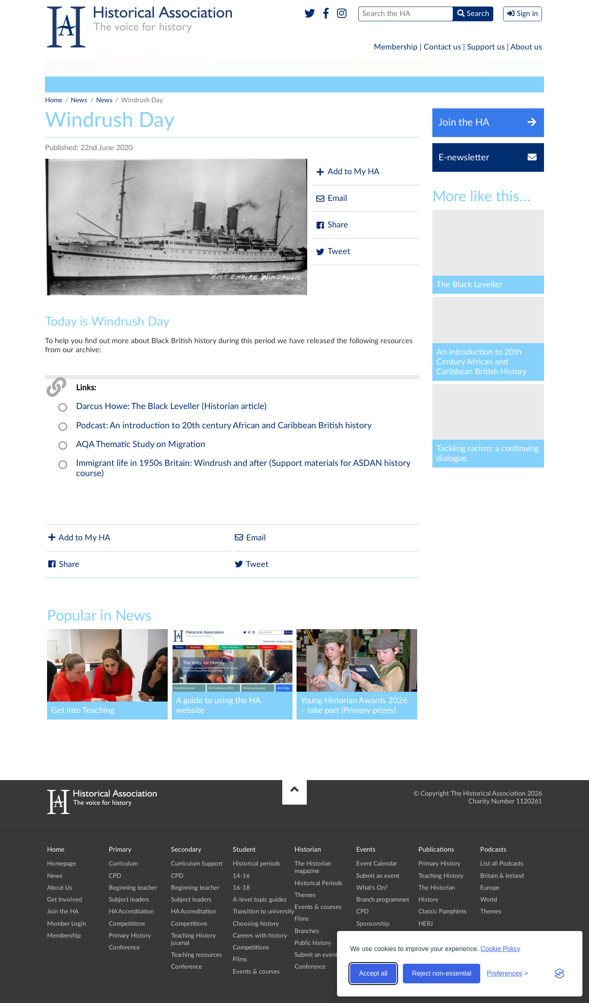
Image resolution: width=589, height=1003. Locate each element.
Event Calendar (376, 864)
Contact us (442, 47)
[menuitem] (71, 68)
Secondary (128, 68)
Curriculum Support (197, 864)
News (79, 100)
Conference (124, 948)
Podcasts (457, 68)
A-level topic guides (260, 900)
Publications (394, 68)
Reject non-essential (441, 973)
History (428, 900)
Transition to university (263, 912)
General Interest (111, 84)
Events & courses (256, 972)
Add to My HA (347, 172)
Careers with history (260, 936)
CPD (115, 876)
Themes (305, 895)
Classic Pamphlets (442, 912)
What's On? (372, 888)
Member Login (66, 924)
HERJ (425, 924)
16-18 (241, 888)
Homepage (61, 864)
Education (161, 84)
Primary (70, 68)
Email (331, 198)
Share (331, 225)
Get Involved (64, 900)
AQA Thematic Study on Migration (140, 444)
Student (186, 68)
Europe (489, 888)
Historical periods (256, 864)
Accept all (373, 973)
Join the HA (63, 912)
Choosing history (256, 924)
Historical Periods (318, 883)
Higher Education (257, 68)
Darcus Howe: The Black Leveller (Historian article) (171, 406)
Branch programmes (382, 900)
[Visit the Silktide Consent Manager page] (559, 973)
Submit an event (315, 955)
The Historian (436, 888)
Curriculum (123, 864)
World (488, 900)
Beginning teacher (133, 888)
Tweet (332, 251)
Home (53, 100)
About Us (59, 888)
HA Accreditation (131, 912)
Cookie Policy (500, 948)
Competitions (127, 924)
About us (526, 47)
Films (240, 959)
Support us (486, 47)
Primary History (130, 936)
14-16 (241, 876)
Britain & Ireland (502, 876)
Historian (330, 68)
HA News (62, 84)
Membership (396, 47)
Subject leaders (129, 900)
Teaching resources (196, 955)
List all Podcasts (502, 864)
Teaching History (440, 876)
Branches (515, 68)
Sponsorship (372, 924)
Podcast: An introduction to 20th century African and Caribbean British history (224, 425)
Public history (312, 943)
